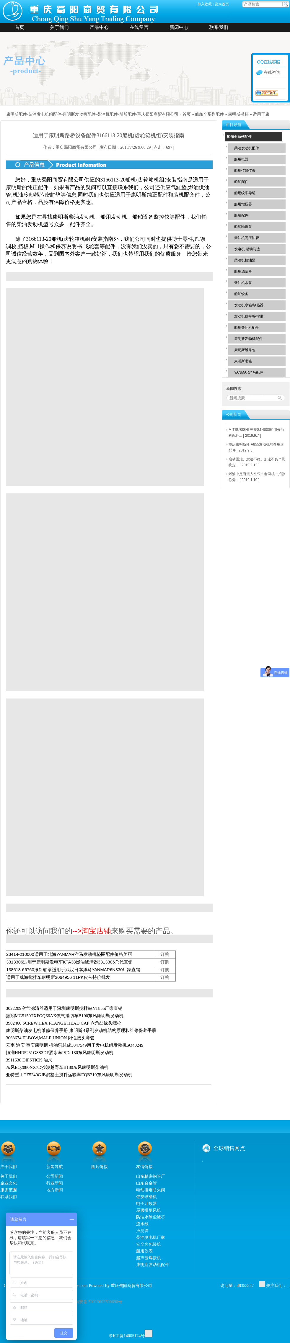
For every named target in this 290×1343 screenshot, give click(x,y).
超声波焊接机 (148, 1257)
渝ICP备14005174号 (127, 1335)
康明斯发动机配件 (248, 339)
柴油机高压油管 (246, 238)
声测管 (142, 1230)
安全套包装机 (148, 1244)
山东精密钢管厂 (150, 1176)
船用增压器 (243, 204)
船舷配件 (241, 215)
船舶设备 (241, 294)
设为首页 (222, 4)
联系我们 (218, 27)
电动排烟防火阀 (150, 1189)
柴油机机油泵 (244, 260)
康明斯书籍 (238, 114)
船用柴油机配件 (246, 327)
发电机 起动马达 (247, 249)
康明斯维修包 (244, 350)
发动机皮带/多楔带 (248, 316)
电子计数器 (146, 1203)
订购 (164, 954)
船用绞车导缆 (244, 193)
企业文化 (8, 1183)
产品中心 (99, 27)
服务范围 (8, 1189)
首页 (19, 27)
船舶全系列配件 (209, 114)
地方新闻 (54, 1189)
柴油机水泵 (243, 283)
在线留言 (139, 27)
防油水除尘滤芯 (150, 1217)
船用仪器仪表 (244, 171)
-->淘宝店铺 (91, 931)
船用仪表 (144, 1251)
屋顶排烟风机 (148, 1210)
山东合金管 (146, 1183)
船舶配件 (241, 182)
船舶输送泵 (243, 227)
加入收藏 (205, 4)
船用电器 (241, 159)
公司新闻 (54, 1176)
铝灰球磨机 (146, 1196)
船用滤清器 (243, 271)
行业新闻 (54, 1183)
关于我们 (59, 27)
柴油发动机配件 (246, 148)
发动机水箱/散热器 (248, 305)
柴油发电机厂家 (150, 1237)
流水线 (142, 1223)
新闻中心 (179, 27)
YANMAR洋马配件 (248, 372)
